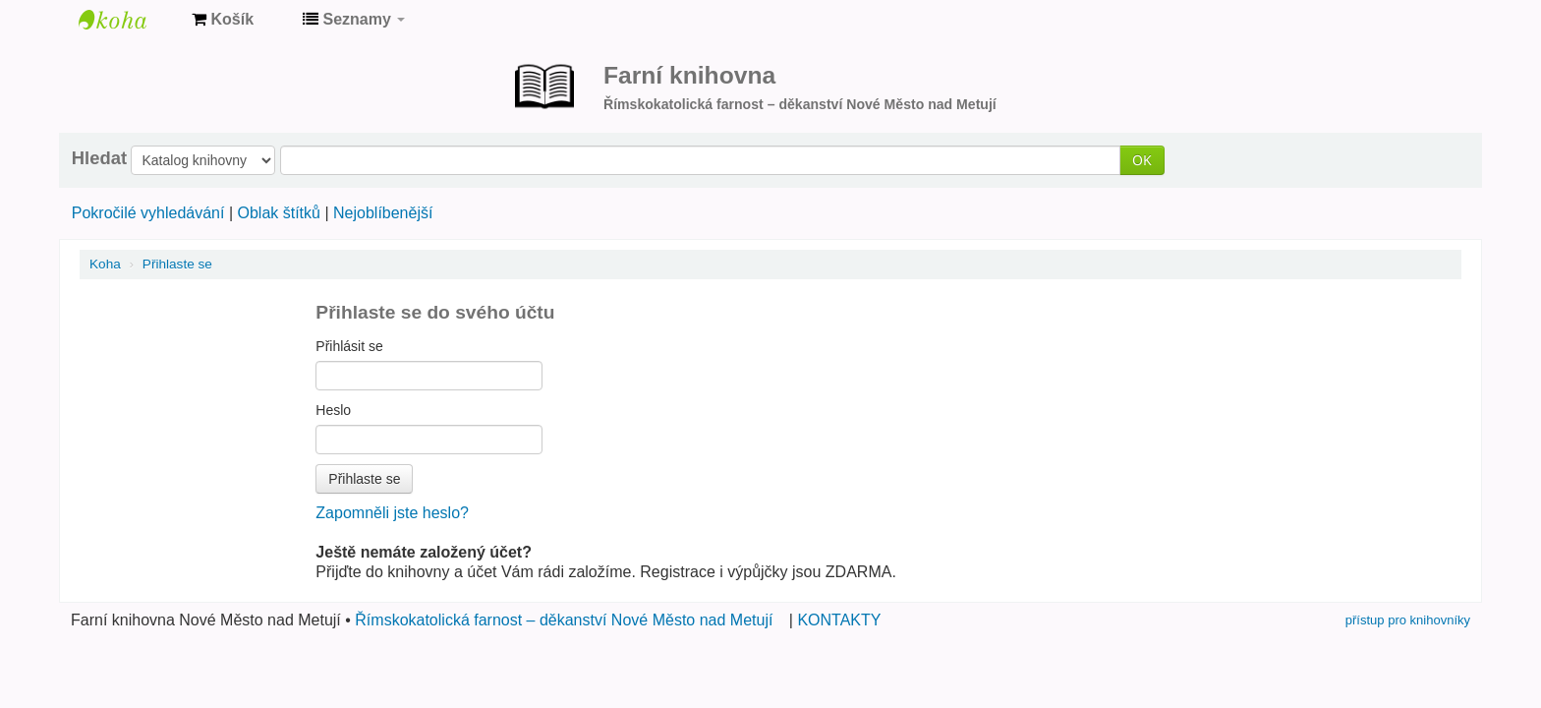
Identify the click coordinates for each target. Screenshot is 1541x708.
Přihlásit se (348, 346)
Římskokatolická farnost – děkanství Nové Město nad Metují (563, 620)
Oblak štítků (278, 213)
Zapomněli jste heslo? (392, 512)
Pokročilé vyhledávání (148, 213)
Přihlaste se (177, 264)
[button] (222, 19)
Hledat (99, 158)
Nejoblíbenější (382, 213)
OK (1142, 159)
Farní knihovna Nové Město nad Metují (128, 19)
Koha (105, 264)
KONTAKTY (839, 620)
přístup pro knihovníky (1407, 620)
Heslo (333, 410)
